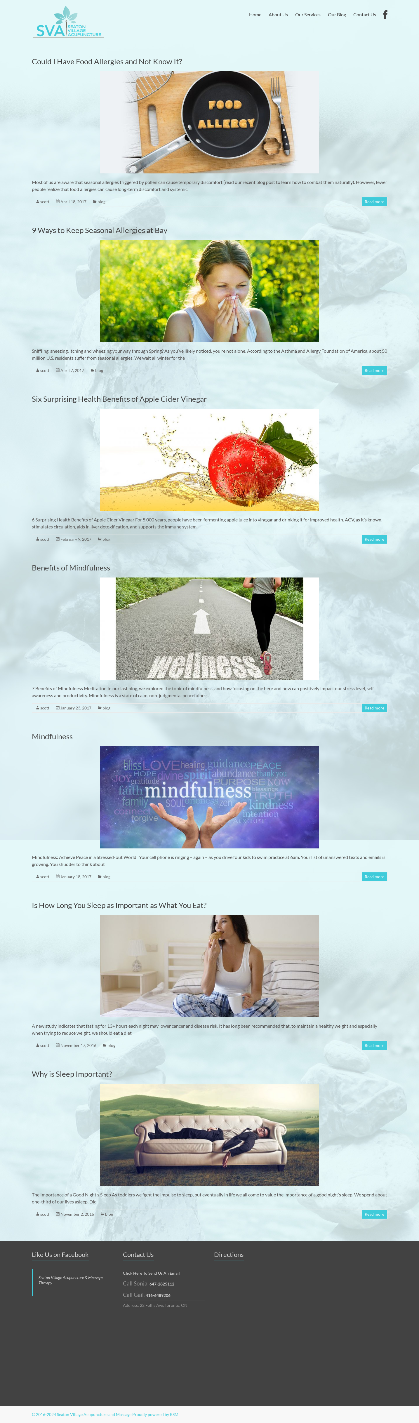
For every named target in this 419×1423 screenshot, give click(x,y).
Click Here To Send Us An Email (151, 1273)
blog (101, 201)
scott (44, 201)
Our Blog (337, 14)
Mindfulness (52, 736)
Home (255, 14)
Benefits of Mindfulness (71, 567)
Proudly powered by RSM (155, 1414)
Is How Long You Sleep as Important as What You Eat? (119, 905)
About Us (278, 14)
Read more (374, 201)
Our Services (308, 14)
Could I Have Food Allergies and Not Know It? (107, 61)
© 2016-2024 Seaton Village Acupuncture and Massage (81, 1414)
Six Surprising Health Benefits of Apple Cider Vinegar (119, 398)
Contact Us (364, 14)
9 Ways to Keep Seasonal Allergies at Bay (99, 230)
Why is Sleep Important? (72, 1073)
